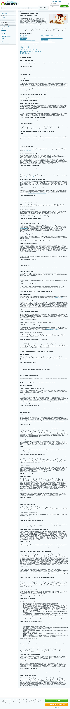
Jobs (2, 41)
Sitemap (3, 33)
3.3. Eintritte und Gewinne (46, 41)
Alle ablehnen (56, 707)
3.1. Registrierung (44, 39)
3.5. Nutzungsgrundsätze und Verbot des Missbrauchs (52, 42)
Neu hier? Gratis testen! (55, 1)
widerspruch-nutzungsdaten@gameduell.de (37, 193)
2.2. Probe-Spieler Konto (25, 53)
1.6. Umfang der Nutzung (25, 41)
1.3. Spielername (23, 38)
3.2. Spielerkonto (44, 40)
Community (33, 8)
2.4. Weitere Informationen (46, 36)
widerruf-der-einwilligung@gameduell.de (51, 171)
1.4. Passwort (23, 39)
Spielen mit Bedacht (5, 36)
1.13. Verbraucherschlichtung (26, 47)
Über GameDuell (5, 26)
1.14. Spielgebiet (23, 48)
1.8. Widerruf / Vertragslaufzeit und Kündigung (29, 42)
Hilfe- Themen (4, 13)
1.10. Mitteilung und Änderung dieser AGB (28, 44)
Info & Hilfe (43, 7)
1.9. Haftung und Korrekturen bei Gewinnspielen (30, 43)
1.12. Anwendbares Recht (25, 46)
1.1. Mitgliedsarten (24, 36)
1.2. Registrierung (23, 37)
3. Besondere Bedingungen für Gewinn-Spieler (52, 38)
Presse (2, 38)
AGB (2, 31)
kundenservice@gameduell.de (52, 329)
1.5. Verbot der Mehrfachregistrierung (28, 40)
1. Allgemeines (23, 35)
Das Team (3, 30)
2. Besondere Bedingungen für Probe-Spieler (30, 51)
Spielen (12, 8)
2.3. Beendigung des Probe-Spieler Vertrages (50, 35)
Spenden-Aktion (5, 43)
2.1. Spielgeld (23, 52)
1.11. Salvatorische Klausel (25, 45)
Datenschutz (4, 35)
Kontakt (3, 17)
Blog (2, 28)
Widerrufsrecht (54, 220)
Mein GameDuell (22, 8)
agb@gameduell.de (27, 150)
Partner (3, 39)
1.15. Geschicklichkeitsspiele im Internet (28, 49)
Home (4, 8)
